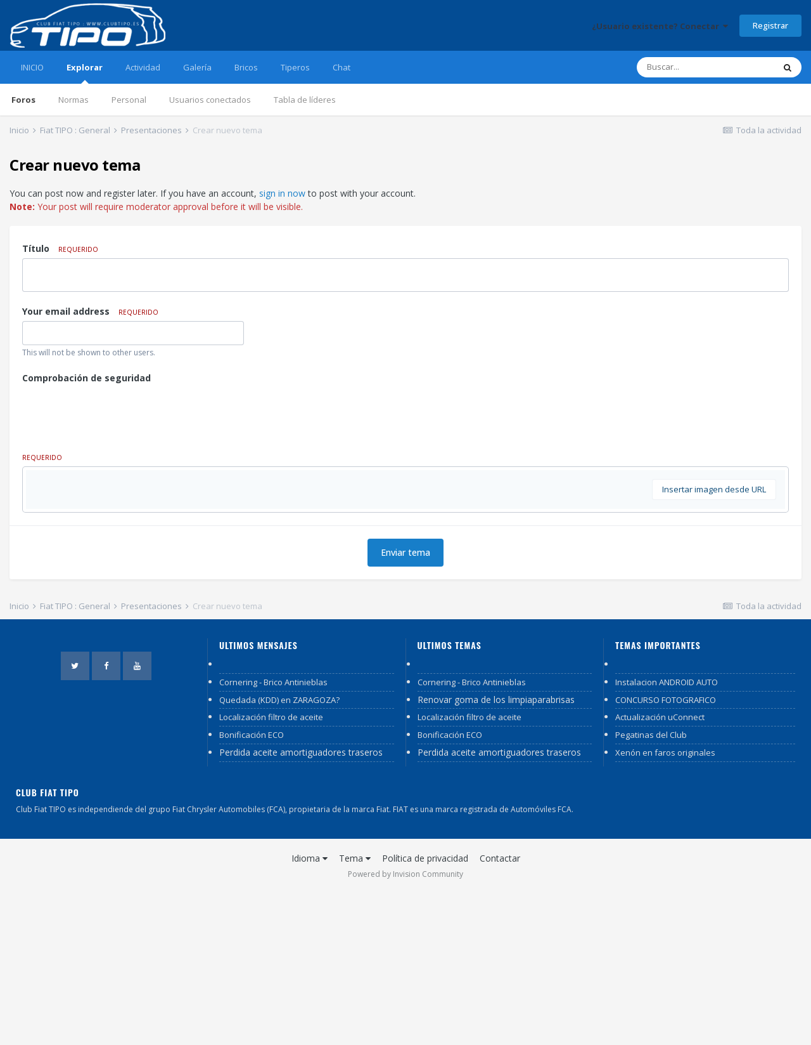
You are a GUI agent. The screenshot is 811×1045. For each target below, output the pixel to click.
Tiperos (295, 67)
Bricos (246, 67)
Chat (341, 67)
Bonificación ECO (251, 887)
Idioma (309, 1010)
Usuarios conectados (210, 99)
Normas (73, 99)
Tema (355, 1010)
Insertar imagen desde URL (714, 641)
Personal (129, 99)
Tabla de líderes (305, 99)
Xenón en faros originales (665, 904)
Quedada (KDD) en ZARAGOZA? (279, 852)
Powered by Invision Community (405, 1026)
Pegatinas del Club (651, 887)
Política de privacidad (425, 1010)
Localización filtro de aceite (271, 869)
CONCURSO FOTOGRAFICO (665, 852)
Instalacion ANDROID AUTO (666, 834)
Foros (23, 99)
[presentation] (118, 412)
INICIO (32, 67)
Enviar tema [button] (405, 705)
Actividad (142, 67)
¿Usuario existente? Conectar (660, 26)
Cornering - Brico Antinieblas (273, 834)
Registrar (770, 25)
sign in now (282, 193)
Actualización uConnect (660, 869)
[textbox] (405, 559)
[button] (58, 483)
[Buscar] (705, 67)
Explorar (85, 73)
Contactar (500, 1010)
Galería (197, 67)
